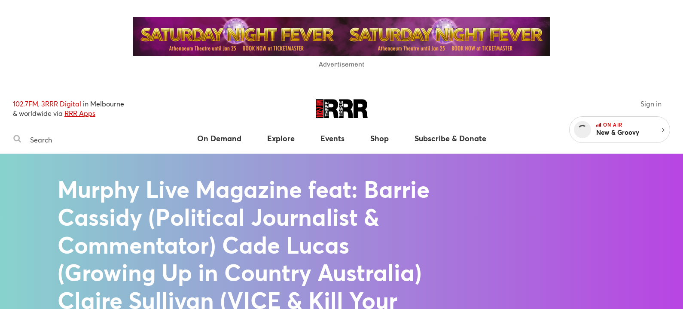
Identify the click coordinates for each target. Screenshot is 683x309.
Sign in (651, 103)
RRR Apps (79, 113)
